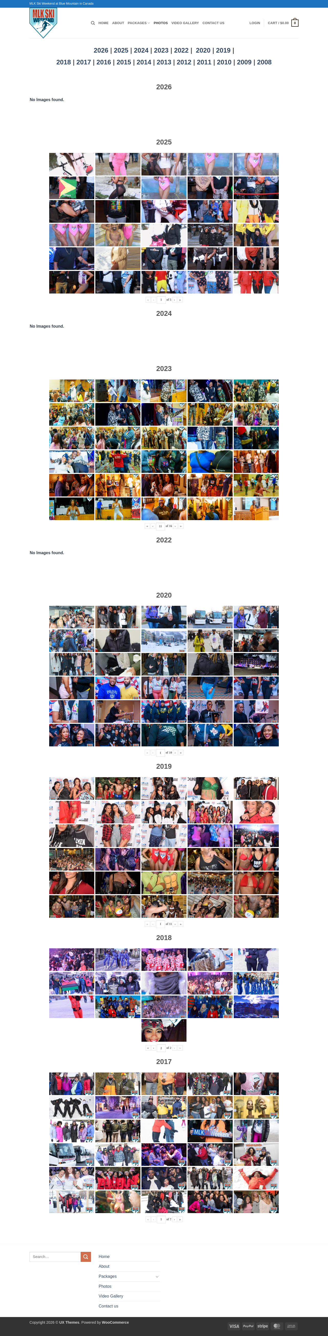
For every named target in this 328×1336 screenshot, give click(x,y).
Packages (139, 23)
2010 (225, 62)
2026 (101, 50)
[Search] (93, 23)
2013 (165, 62)
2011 (205, 62)
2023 (161, 50)
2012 (185, 62)
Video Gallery (185, 23)
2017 (84, 62)
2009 (245, 62)
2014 (145, 62)
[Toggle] (157, 1276)
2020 (203, 50)
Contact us (213, 23)
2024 (141, 50)
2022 (181, 50)
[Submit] (86, 1257)
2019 (224, 50)
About (118, 23)
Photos (161, 23)
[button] (255, 23)
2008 (264, 62)
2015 (125, 62)
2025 (121, 50)
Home (103, 23)
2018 (64, 62)
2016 (105, 62)
